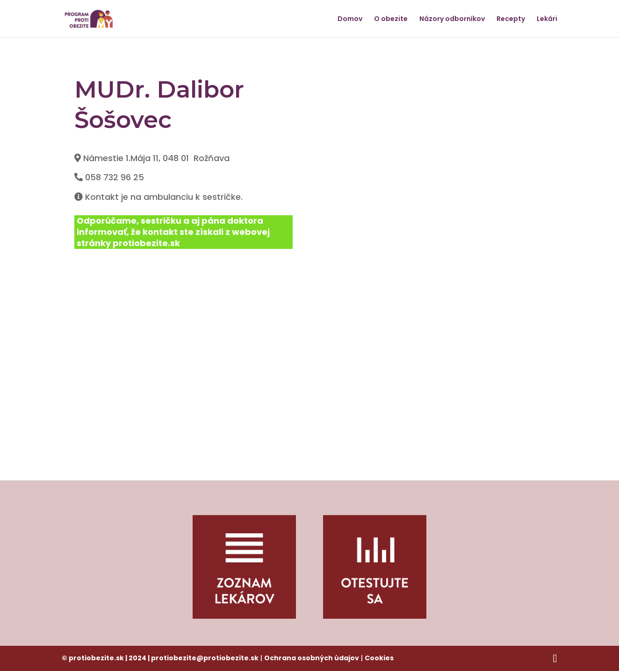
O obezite (391, 19)
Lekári (547, 19)
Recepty (511, 19)
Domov (350, 19)
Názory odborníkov (452, 19)
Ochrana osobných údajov (311, 658)
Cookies (379, 658)
